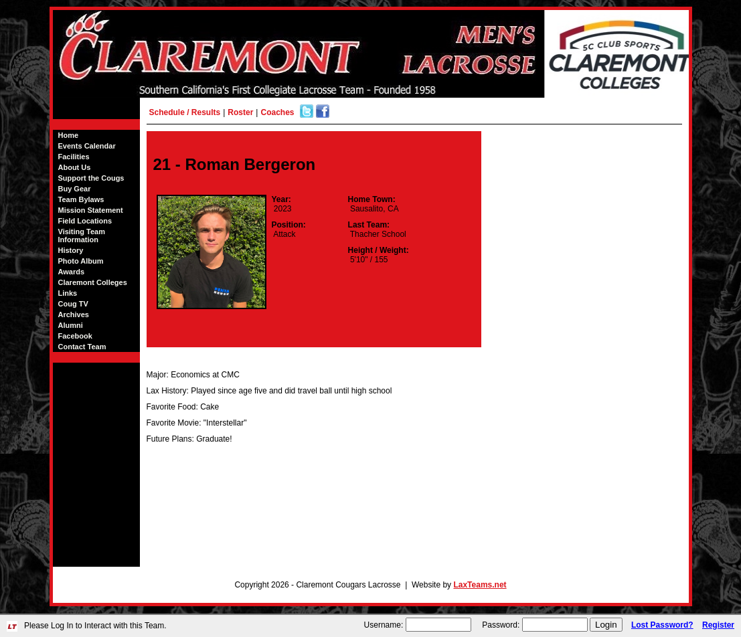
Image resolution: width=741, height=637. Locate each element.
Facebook (75, 336)
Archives (73, 314)
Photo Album (81, 261)
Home (68, 135)
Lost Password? (662, 625)
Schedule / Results (185, 112)
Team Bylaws (81, 199)
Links (68, 293)
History (71, 250)
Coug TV (73, 304)
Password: (500, 625)
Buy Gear (74, 189)
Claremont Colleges (92, 282)
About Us (74, 167)
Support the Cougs (91, 178)
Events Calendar (87, 146)
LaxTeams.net (479, 584)
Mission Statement (90, 210)
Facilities (74, 157)
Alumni (70, 325)
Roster (240, 112)
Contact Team (82, 347)
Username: (384, 625)
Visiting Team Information (82, 235)
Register (718, 625)
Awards (71, 272)
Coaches (277, 112)
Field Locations (85, 221)
